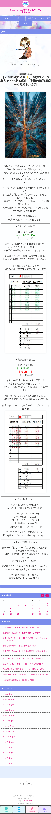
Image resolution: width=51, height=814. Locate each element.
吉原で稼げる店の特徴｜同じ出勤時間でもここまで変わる (25, 652)
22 (33, 611)
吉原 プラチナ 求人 (25, 4)
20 (18, 611)
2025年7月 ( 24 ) (9, 753)
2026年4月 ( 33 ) (9, 705)
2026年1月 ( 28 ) (9, 721)
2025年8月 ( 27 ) (9, 747)
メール (44, 810)
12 (11, 609)
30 (40, 614)
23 (40, 611)
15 (33, 609)
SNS (6, 810)
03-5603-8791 (28, 801)
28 (25, 614)
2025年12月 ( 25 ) (9, 726)
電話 (19, 810)
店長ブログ (31, 18)
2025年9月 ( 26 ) (9, 742)
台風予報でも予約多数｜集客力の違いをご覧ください (24, 628)
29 (33, 614)
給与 (19, 18)
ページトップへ (25, 783)
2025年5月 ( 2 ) (8, 763)
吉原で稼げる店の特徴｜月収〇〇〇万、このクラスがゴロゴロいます (25, 639)
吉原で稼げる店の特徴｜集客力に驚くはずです (21, 633)
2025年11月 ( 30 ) (9, 731)
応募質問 (32, 810)
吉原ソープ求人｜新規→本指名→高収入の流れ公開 (23, 664)
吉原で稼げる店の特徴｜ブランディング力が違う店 (23, 658)
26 (11, 614)
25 (4, 614)
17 (47, 609)
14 (25, 609)
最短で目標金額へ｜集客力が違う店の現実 (19, 646)
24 (47, 611)
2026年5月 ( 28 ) (9, 700)
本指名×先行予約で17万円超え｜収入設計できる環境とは (25, 674)
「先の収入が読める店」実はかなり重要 (19, 680)
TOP (6, 18)
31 (47, 614)
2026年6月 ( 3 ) (8, 694)
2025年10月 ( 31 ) (9, 737)
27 (18, 614)
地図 (25, 23)
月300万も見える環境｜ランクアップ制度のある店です (24, 669)
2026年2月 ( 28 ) (9, 715)
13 (18, 609)
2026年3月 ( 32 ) (9, 710)
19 (11, 611)
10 (47, 606)
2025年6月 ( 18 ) (9, 758)
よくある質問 (44, 18)
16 (40, 609)
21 (25, 611)
